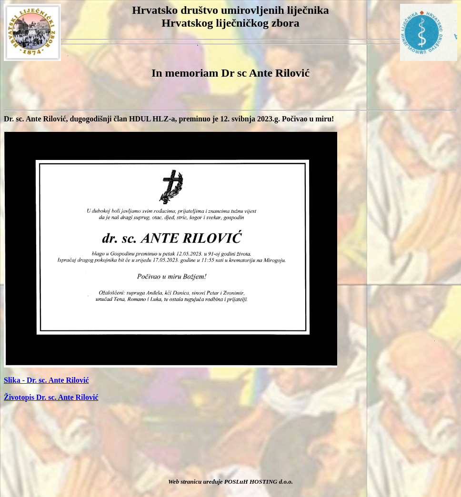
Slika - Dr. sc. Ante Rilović (46, 380)
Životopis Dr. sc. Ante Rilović (51, 397)
